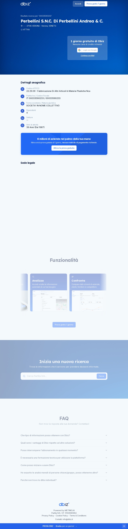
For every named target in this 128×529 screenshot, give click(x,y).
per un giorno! (60, 526)
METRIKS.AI (70, 510)
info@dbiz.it (68, 519)
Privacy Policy (48, 515)
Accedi (78, 4)
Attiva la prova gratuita (64, 148)
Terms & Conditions (78, 515)
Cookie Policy (62, 515)
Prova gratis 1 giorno (96, 4)
